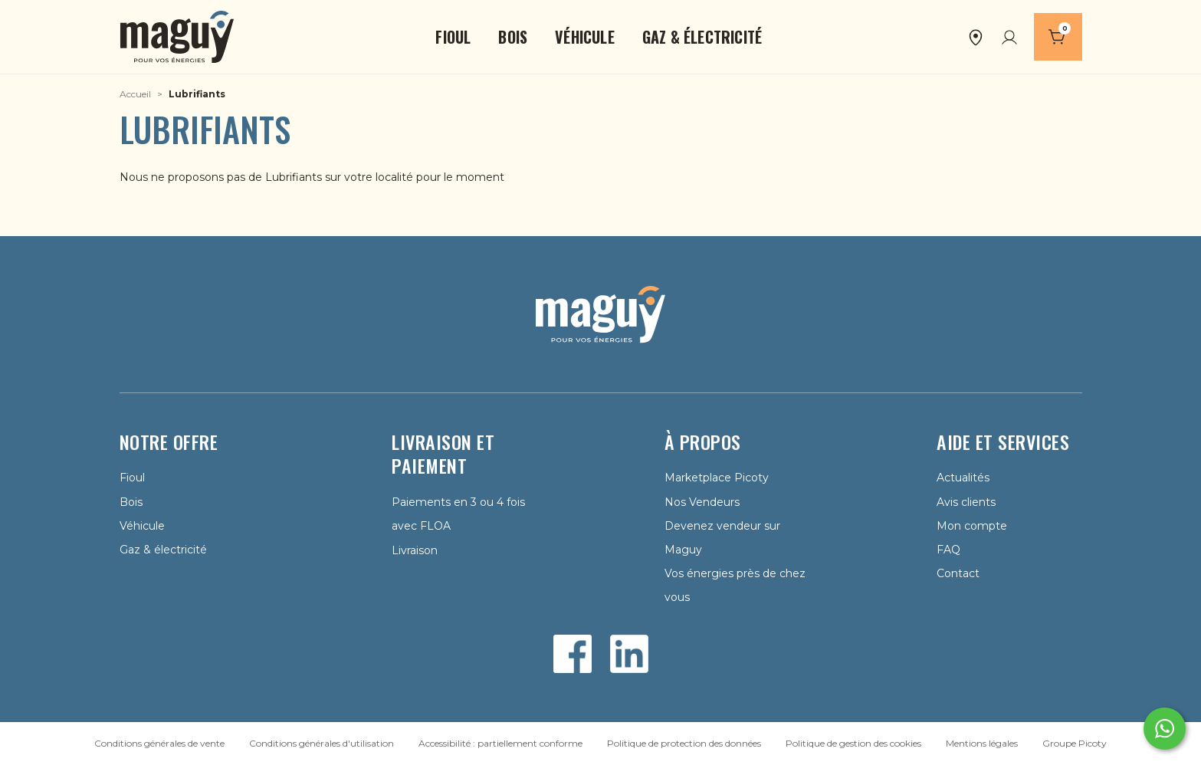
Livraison (415, 550)
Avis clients (966, 502)
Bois (131, 502)
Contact (958, 573)
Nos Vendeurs (702, 502)
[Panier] (1057, 37)
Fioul (132, 477)
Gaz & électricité (163, 550)
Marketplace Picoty (716, 477)
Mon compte (972, 526)
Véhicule (142, 526)
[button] (453, 37)
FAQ (948, 550)
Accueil (135, 94)
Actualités (963, 477)
